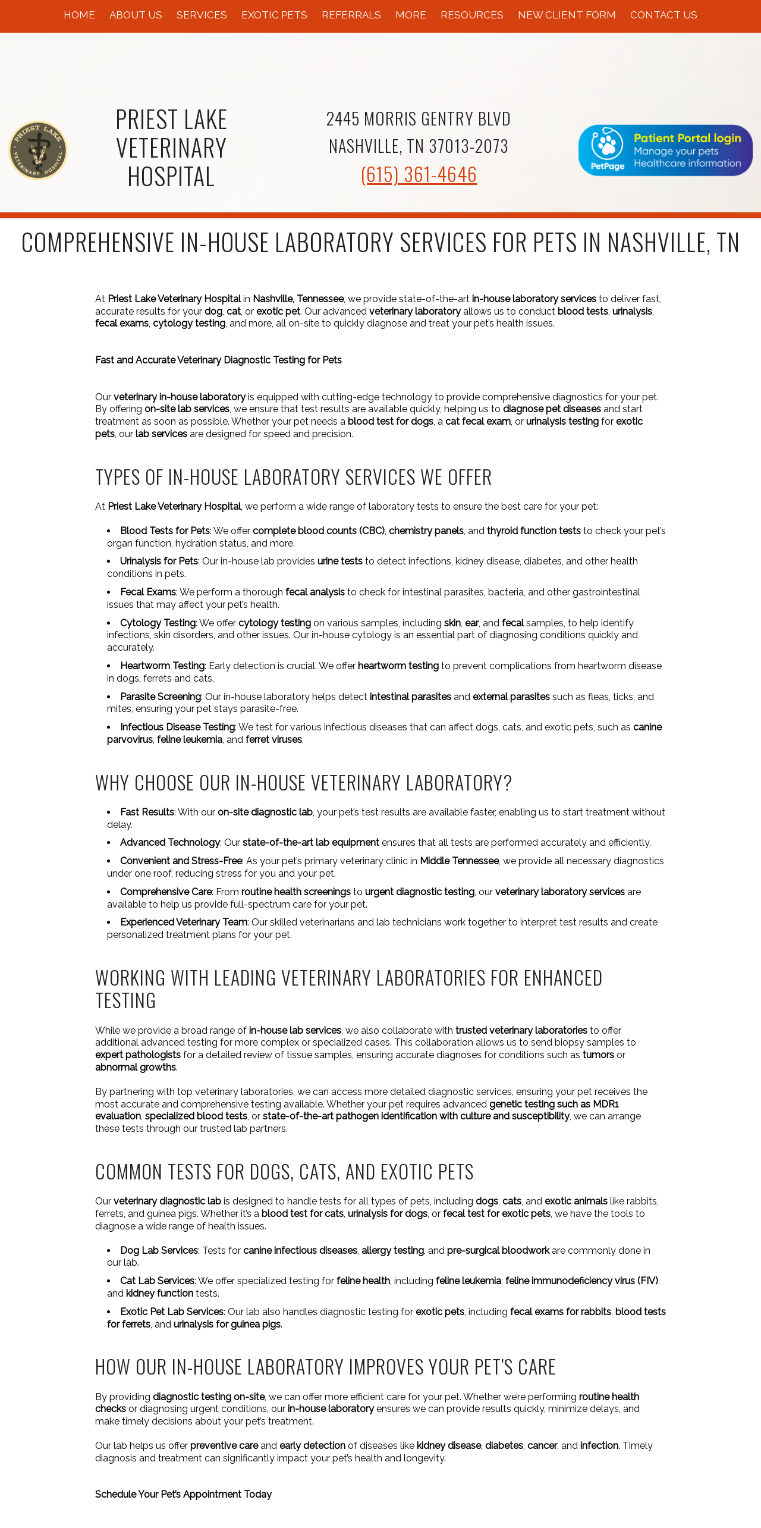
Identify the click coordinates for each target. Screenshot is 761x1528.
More (410, 15)
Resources (472, 15)
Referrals (351, 15)
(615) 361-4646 (418, 173)
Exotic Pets (274, 15)
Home (79, 15)
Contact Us (663, 15)
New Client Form (567, 15)
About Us (135, 15)
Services (202, 15)
